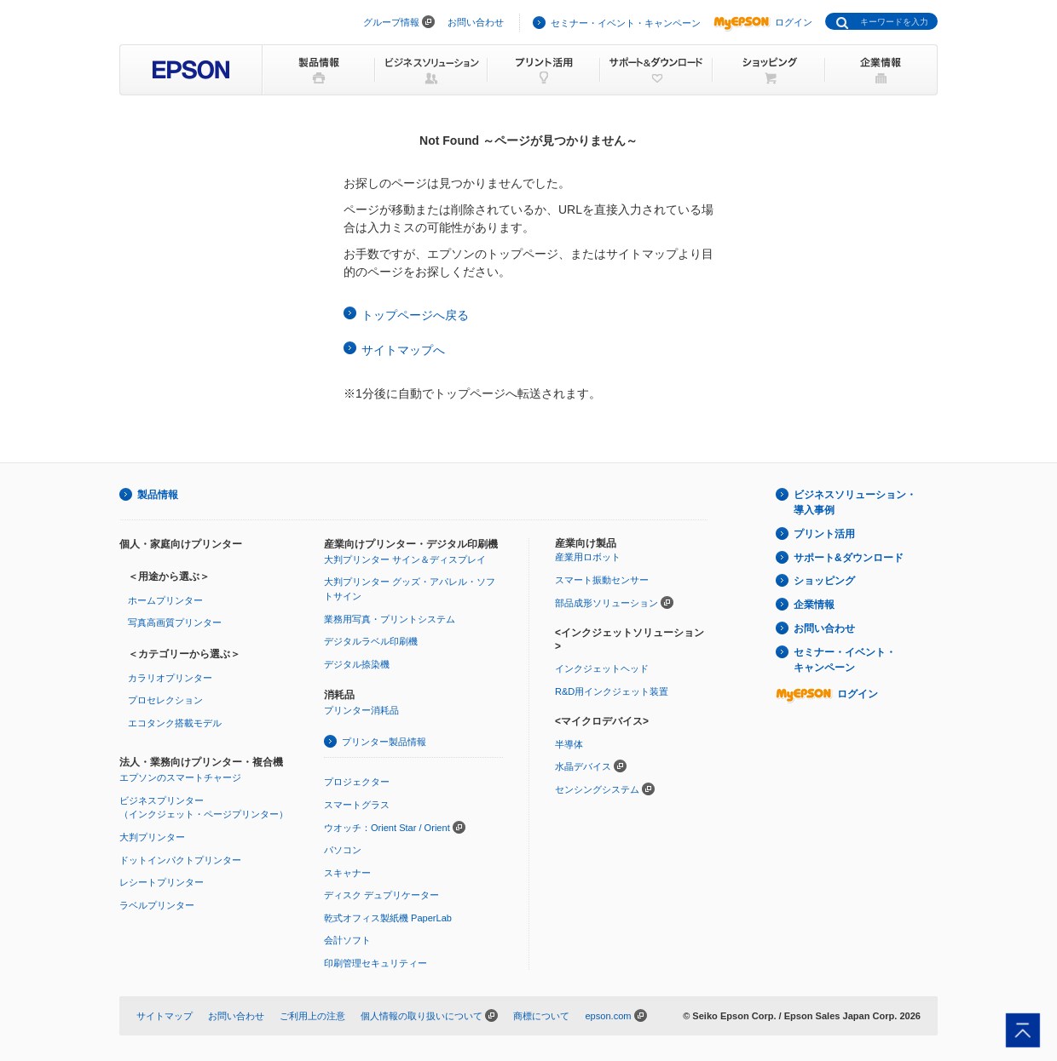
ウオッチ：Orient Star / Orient (387, 828)
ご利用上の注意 (312, 1016)
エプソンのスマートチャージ (180, 777)
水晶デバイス (583, 766)
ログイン (762, 22)
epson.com (608, 1016)
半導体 (569, 744)
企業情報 (814, 605)
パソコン (342, 850)
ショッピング (824, 581)
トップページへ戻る (415, 315)
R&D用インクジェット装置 (611, 691)
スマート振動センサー (602, 580)
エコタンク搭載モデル (175, 723)
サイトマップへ (403, 350)
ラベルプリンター (156, 905)
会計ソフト (347, 940)
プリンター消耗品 (361, 710)
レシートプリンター (161, 882)
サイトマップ (164, 1016)
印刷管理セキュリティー (375, 963)
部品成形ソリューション (606, 603)
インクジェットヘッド (602, 668)
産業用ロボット (588, 557)
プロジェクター (357, 782)
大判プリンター (152, 837)
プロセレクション (165, 700)
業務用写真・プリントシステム (389, 619)
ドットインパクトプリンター (180, 860)
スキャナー (347, 873)
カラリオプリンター (170, 678)
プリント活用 (824, 534)
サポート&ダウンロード (849, 558)
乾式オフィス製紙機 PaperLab (388, 918)
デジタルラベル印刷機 (371, 641)
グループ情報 (391, 22)
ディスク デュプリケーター (381, 895)
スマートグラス (357, 805)
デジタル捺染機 (357, 664)
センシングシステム (597, 789)
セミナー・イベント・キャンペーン (626, 23)
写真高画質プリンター (175, 622)
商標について (541, 1016)
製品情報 (157, 495)
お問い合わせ (476, 22)
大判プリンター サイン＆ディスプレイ (405, 559)
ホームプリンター (165, 600)
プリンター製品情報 (384, 742)
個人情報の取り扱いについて (421, 1016)
